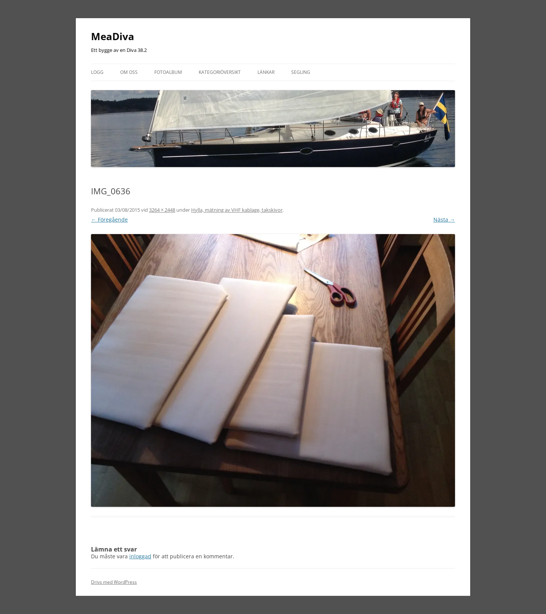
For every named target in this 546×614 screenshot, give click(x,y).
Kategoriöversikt (220, 72)
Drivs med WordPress (114, 582)
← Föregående (109, 219)
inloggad (140, 556)
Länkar (266, 72)
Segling (300, 72)
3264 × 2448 (162, 209)
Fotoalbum (168, 72)
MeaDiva (112, 36)
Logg (97, 72)
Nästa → (444, 219)
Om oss (129, 72)
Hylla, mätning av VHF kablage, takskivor (236, 209)
